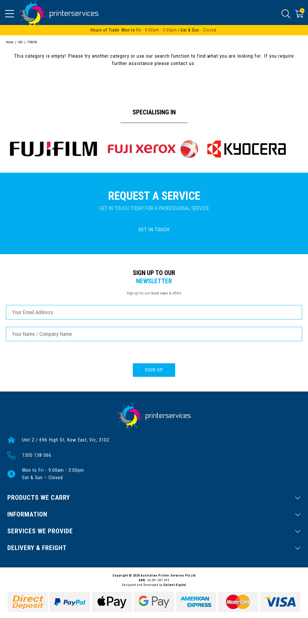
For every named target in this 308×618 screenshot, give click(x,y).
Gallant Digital (174, 585)
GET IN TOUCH (154, 229)
